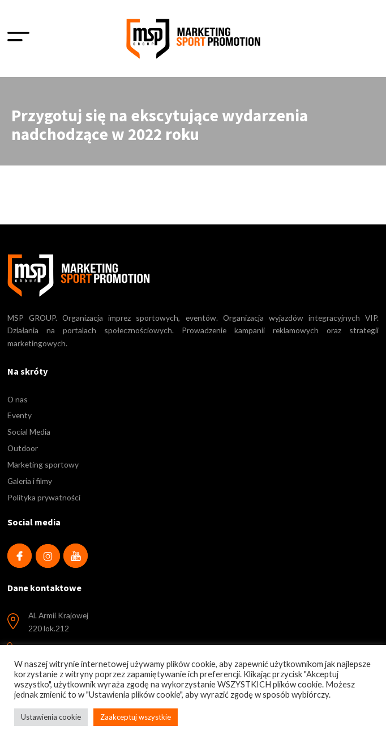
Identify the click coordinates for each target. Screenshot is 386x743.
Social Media (28, 431)
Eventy (19, 415)
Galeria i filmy (29, 481)
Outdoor (22, 448)
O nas (17, 399)
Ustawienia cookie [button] (51, 716)
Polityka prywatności (43, 497)
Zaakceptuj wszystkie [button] (135, 716)
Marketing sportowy (43, 464)
